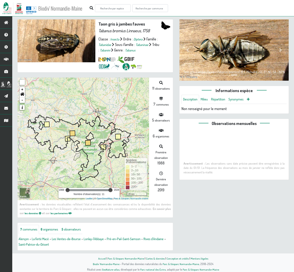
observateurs (77, 229)
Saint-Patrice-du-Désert (53, 245)
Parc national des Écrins (152, 269)
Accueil (98, 258)
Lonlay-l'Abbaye (103, 239)
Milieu (207, 99)
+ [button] (22, 89)
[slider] (68, 190)
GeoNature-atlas (108, 269)
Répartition (222, 99)
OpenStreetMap (104, 198)
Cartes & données (155, 258)
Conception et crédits (179, 258)
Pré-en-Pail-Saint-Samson (137, 239)
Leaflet (89, 198)
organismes (52, 229)
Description (191, 99)
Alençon (24, 239)
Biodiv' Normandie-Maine (67, 8)
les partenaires (65, 213)
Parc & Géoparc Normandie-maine (131, 198)
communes (29, 229)
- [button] (22, 100)
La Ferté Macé (43, 239)
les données (34, 213)
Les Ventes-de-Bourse (72, 239)
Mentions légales (202, 258)
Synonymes (241, 99)
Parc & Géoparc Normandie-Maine (123, 258)
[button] (22, 95)
